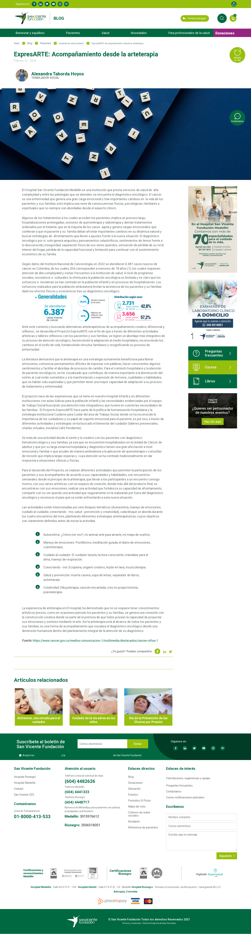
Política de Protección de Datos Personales (89, 755)
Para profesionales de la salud (189, 33)
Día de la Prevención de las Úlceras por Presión (148, 720)
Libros (204, 381)
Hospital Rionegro (25, 777)
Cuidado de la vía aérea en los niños (93, 720)
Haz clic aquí (212, 421)
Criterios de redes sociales (139, 814)
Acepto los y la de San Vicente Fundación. (82, 755)
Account (234, 4)
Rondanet (134, 821)
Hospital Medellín (25, 782)
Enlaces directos (141, 768)
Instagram (60, 4)
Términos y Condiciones (48, 755)
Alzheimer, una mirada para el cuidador (38, 720)
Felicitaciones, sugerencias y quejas (188, 778)
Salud (105, 33)
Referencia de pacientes (143, 827)
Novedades (139, 33)
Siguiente (226, 856)
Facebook (34, 4)
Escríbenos (175, 807)
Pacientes (73, 33)
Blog (59, 18)
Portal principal (194, 18)
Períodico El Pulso (139, 800)
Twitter (47, 4)
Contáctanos (173, 791)
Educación (134, 788)
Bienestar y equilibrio (30, 33)
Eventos (133, 794)
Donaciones (224, 33)
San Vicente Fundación (32, 768)
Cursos (204, 367)
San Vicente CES (24, 794)
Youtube (53, 4)
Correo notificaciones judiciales (185, 797)
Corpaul (18, 788)
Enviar (138, 744)
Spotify (66, 4)
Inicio (17, 43)
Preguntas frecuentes (208, 353)
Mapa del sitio (137, 806)
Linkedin (40, 4)
